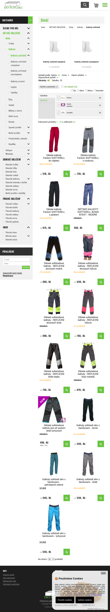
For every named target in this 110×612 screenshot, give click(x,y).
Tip (74, 90)
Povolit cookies (65, 600)
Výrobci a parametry (49, 87)
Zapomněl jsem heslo (12, 273)
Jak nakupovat (9, 578)
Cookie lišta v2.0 (88, 605)
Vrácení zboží (8, 575)
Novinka (99, 90)
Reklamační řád (9, 581)
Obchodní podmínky (11, 584)
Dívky (71, 27)
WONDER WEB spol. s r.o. (95, 608)
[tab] (47, 95)
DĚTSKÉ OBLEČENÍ (57, 27)
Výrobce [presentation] (43, 95)
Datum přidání (77, 75)
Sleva (89, 90)
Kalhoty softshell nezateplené (86, 62)
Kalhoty (80, 27)
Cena (64, 75)
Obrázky (42, 80)
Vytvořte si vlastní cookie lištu (66, 605)
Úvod (43, 27)
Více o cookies (96, 595)
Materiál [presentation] (43, 100)
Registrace (8, 275)
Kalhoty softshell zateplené (54, 62)
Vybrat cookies (85, 600)
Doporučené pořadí (47, 77)
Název (54, 75)
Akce (81, 90)
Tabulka (55, 80)
